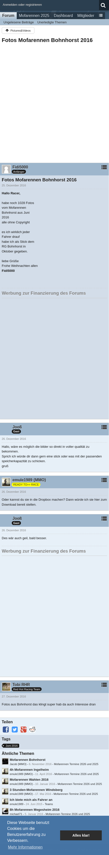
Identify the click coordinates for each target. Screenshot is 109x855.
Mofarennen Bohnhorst (27, 760)
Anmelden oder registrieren (22, 4)
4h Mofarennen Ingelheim (29, 770)
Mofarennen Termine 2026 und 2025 (76, 764)
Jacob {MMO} (18, 764)
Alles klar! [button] (81, 835)
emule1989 (16, 804)
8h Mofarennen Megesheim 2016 (34, 810)
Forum (8, 15)
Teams (49, 804)
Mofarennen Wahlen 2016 (29, 779)
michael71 (16, 814)
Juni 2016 (12, 745)
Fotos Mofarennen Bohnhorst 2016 (47, 40)
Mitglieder (85, 15)
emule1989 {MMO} (21, 774)
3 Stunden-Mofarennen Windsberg (36, 790)
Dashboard (63, 15)
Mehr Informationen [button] (25, 847)
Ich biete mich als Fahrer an (31, 800)
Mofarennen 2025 (34, 15)
